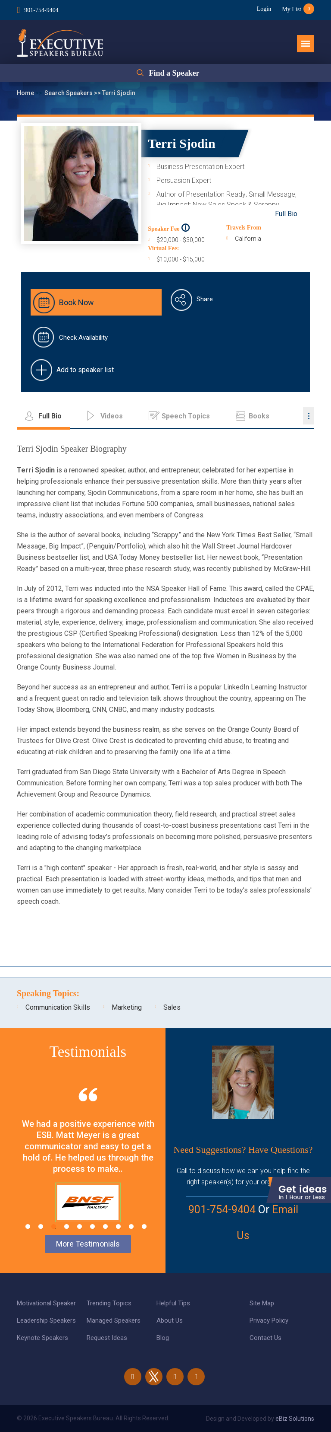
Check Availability (83, 337)
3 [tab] (53, 1226)
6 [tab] (92, 1226)
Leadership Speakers (46, 1320)
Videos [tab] (111, 416)
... (308, 415)
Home (26, 92)
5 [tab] (79, 1226)
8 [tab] (118, 1226)
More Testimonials (88, 1243)
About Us (169, 1320)
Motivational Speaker (46, 1303)
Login (264, 9)
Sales (172, 1007)
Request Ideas (107, 1338)
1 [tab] (27, 1226)
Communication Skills (57, 1007)
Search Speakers (69, 92)
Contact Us (265, 1338)
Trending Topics (109, 1303)
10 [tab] (144, 1226)
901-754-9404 (41, 10)
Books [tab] (259, 416)
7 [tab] (105, 1226)
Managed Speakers (114, 1320)
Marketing (127, 1007)
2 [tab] (40, 1226)
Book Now (76, 302)
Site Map (262, 1303)
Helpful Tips (173, 1303)
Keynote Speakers (42, 1338)
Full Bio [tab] (50, 416)
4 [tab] (66, 1226)
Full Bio (286, 214)
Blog (162, 1338)
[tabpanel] (88, 1166)
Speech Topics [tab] (186, 416)
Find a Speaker (174, 73)
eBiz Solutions (294, 1418)
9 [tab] (131, 1226)
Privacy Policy (269, 1320)
